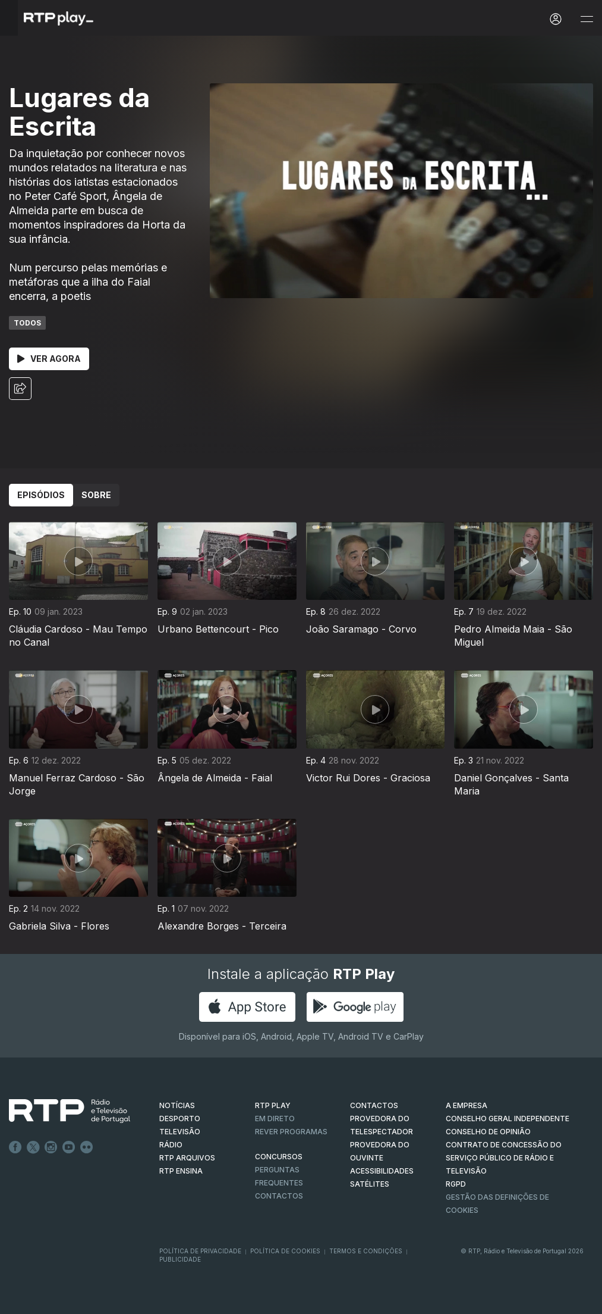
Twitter (33, 1147)
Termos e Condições (365, 1250)
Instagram (51, 1147)
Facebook (15, 1147)
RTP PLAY (273, 1105)
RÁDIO (170, 1144)
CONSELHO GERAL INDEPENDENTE (507, 1118)
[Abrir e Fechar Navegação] (586, 19)
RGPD (456, 1184)
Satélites (369, 1184)
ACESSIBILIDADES (382, 1170)
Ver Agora (49, 358)
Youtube (68, 1147)
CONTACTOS (374, 1105)
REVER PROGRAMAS (291, 1131)
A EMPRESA (466, 1105)
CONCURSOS (278, 1156)
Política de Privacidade (200, 1250)
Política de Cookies (285, 1250)
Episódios (41, 495)
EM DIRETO (275, 1118)
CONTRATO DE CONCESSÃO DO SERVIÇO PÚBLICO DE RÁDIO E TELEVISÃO (504, 1157)
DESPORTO (179, 1118)
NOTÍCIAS (177, 1105)
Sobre (96, 495)
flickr (86, 1147)
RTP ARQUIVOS (187, 1157)
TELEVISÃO (179, 1131)
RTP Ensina (181, 1170)
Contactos (279, 1195)
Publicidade (180, 1259)
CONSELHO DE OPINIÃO (488, 1131)
